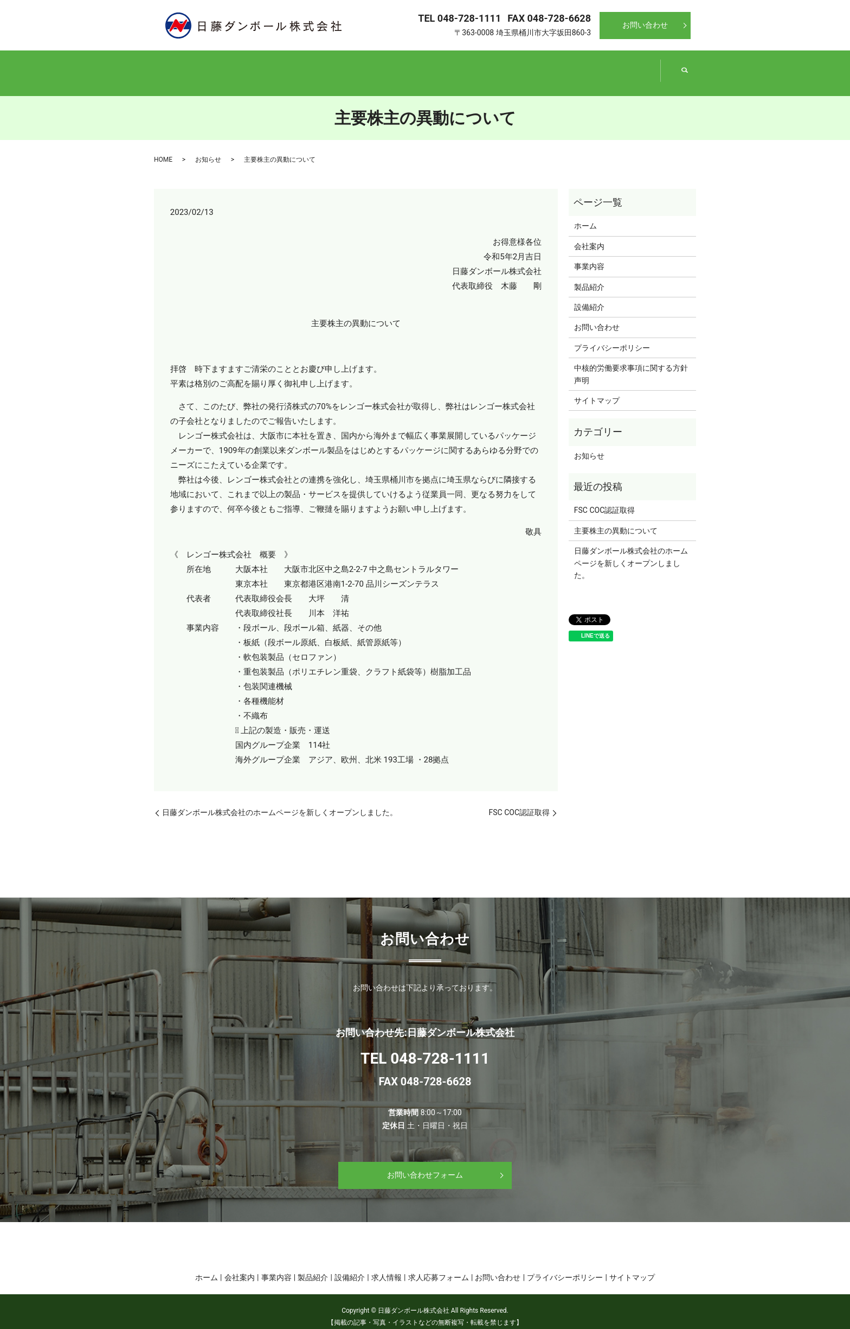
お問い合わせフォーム (425, 1164)
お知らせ (208, 149)
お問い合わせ (645, 25)
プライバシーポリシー (612, 337)
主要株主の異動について (616, 520)
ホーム (204, 67)
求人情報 (386, 1267)
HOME (163, 149)
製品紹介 (508, 67)
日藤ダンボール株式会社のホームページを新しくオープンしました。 (279, 802)
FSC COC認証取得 (519, 802)
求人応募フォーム (438, 1267)
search (684, 68)
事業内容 (407, 67)
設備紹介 (610, 67)
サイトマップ (597, 390)
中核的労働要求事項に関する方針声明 (631, 363)
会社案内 (306, 67)
